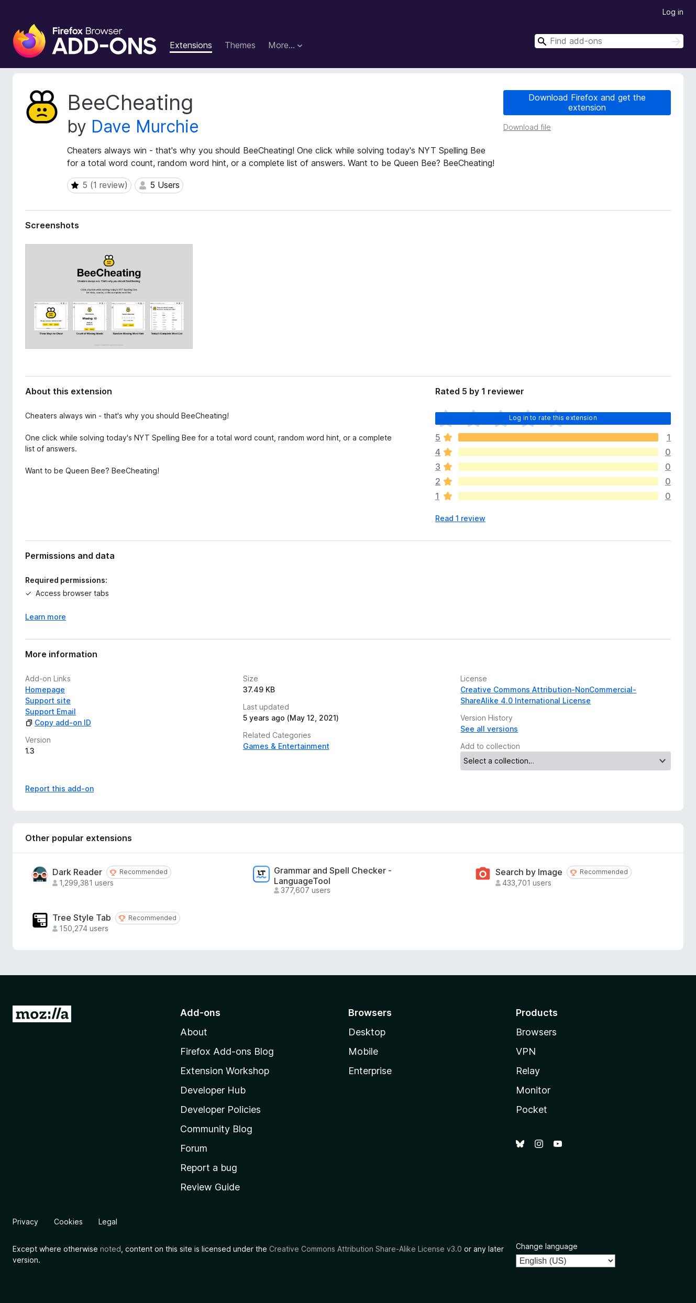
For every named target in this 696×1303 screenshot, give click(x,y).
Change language (547, 1246)
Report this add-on (59, 788)
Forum (193, 1148)
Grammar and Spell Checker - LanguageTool (333, 876)
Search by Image (528, 872)
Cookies (68, 1221)
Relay (528, 1070)
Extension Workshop (224, 1070)
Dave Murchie (145, 126)
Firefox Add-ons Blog (227, 1051)
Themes (240, 45)
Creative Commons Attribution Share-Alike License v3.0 (365, 1248)
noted (110, 1248)
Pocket (531, 1109)
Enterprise (370, 1070)
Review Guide (210, 1186)
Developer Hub (213, 1090)
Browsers (536, 1031)
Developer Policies (220, 1109)
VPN (526, 1051)
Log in (672, 11)
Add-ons (200, 1012)
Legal (107, 1221)
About (193, 1031)
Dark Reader (77, 872)
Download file (527, 127)
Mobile (363, 1051)
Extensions (191, 45)
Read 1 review (460, 518)
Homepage (45, 689)
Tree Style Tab (81, 918)
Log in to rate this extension (553, 418)
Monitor (533, 1090)
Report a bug (208, 1167)
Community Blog (216, 1128)
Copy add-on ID (58, 722)
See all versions (489, 728)
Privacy (25, 1221)
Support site (48, 700)
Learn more (45, 616)
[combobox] (609, 41)
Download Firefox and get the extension (587, 102)
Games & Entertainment (286, 746)
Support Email (50, 711)
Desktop (366, 1031)
